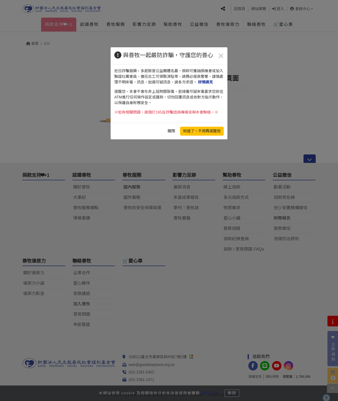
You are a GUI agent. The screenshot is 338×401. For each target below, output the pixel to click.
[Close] (221, 55)
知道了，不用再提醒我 (202, 131)
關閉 (171, 131)
